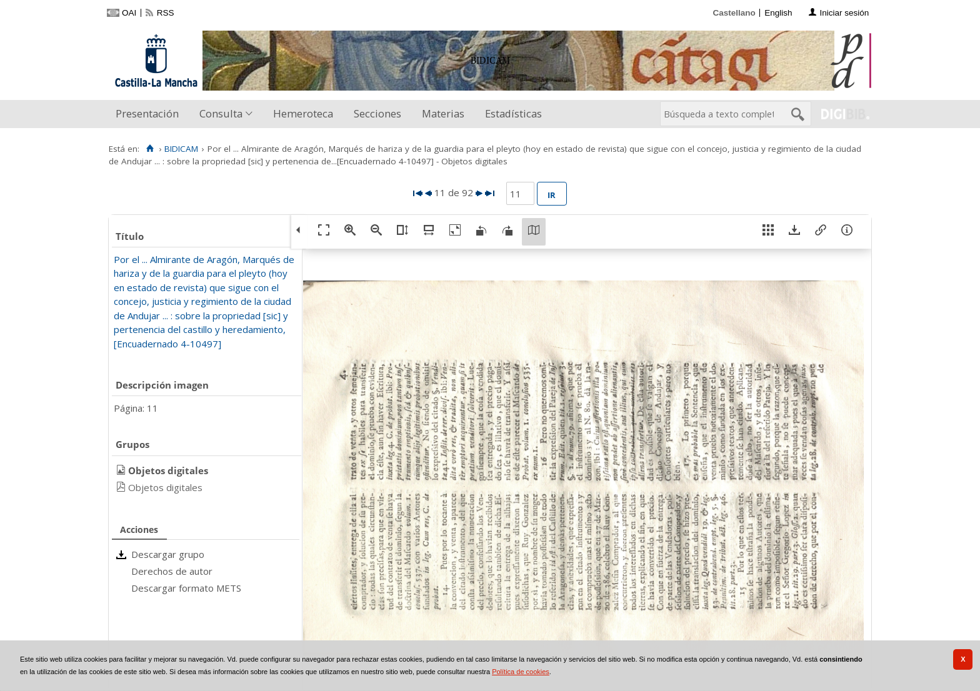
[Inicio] (149, 148)
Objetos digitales (165, 487)
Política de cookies (520, 671)
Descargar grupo (167, 554)
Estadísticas (513, 113)
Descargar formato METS (186, 588)
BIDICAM (181, 148)
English (778, 12)
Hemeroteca (303, 113)
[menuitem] (150, 114)
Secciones (377, 113)
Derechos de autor (171, 571)
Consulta (220, 113)
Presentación (147, 113)
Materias (443, 113)
